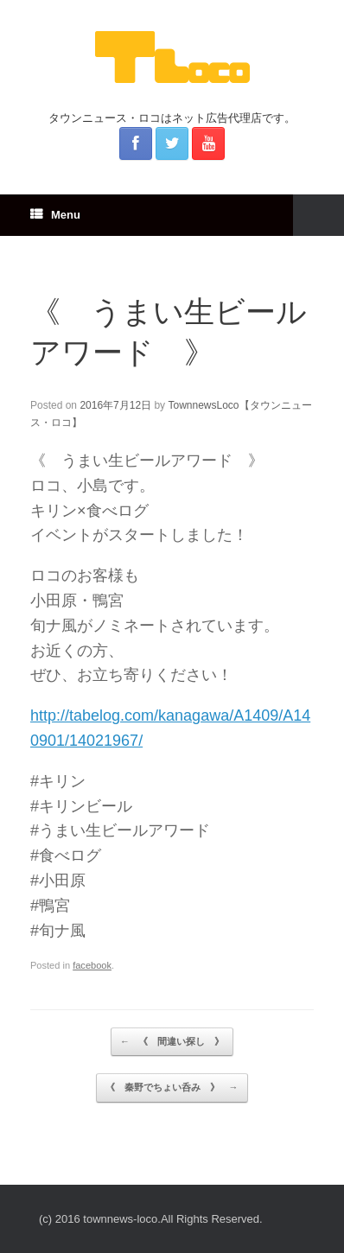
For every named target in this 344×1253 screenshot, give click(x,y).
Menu (55, 215)
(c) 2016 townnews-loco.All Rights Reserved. (151, 1218)
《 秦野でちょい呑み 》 (171, 1088)
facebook (92, 965)
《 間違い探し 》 (172, 1042)
